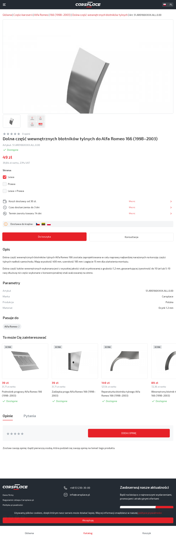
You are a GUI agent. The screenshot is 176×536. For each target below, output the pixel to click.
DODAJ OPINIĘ (128, 433)
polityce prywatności (150, 512)
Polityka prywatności (13, 505)
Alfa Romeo (12, 326)
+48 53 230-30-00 (80, 487)
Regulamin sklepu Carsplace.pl (18, 500)
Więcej (164, 201)
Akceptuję (88, 520)
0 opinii (26, 133)
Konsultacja (131, 236)
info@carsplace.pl (80, 494)
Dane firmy (8, 495)
